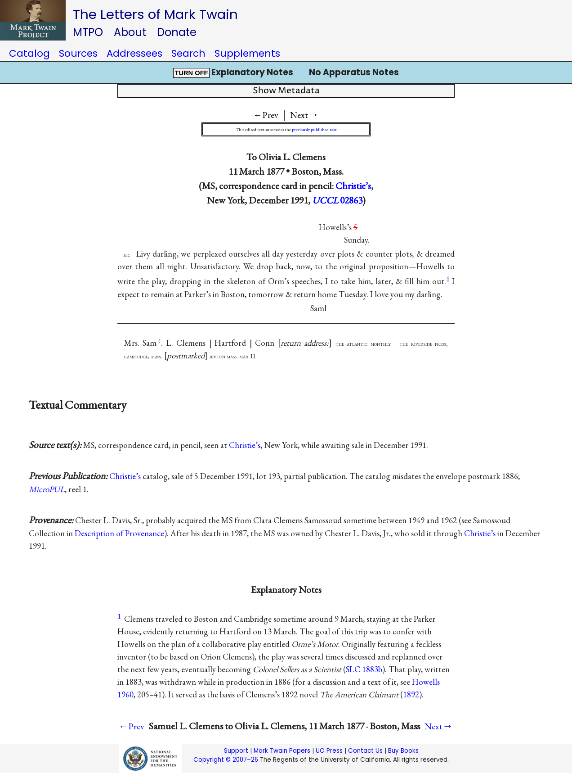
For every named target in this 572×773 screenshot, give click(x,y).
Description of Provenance (119, 533)
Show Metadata (286, 90)
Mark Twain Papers (282, 750)
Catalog (29, 53)
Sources (78, 53)
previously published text (314, 129)
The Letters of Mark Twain (155, 14)
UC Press (329, 750)
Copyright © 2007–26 (225, 759)
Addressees (134, 53)
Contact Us (365, 750)
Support (236, 750)
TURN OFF (191, 73)
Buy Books (403, 750)
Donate (177, 32)
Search (188, 53)
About (130, 32)
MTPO (88, 32)
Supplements (247, 53)
